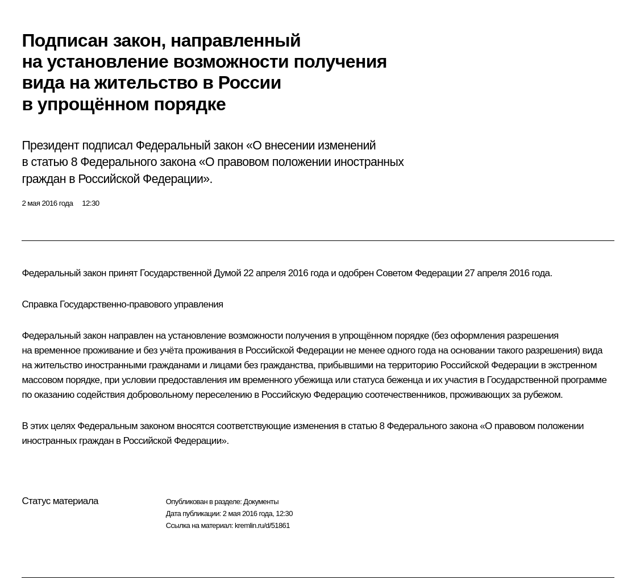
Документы (260, 501)
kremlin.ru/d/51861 (262, 525)
